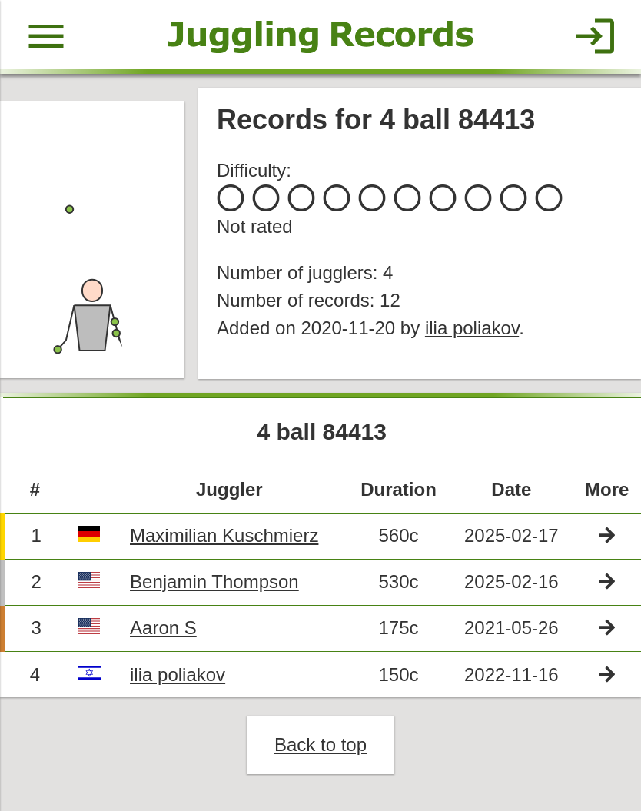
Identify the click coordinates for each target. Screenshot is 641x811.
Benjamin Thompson (214, 581)
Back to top (320, 744)
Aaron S (163, 627)
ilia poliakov (472, 327)
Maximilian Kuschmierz (224, 535)
